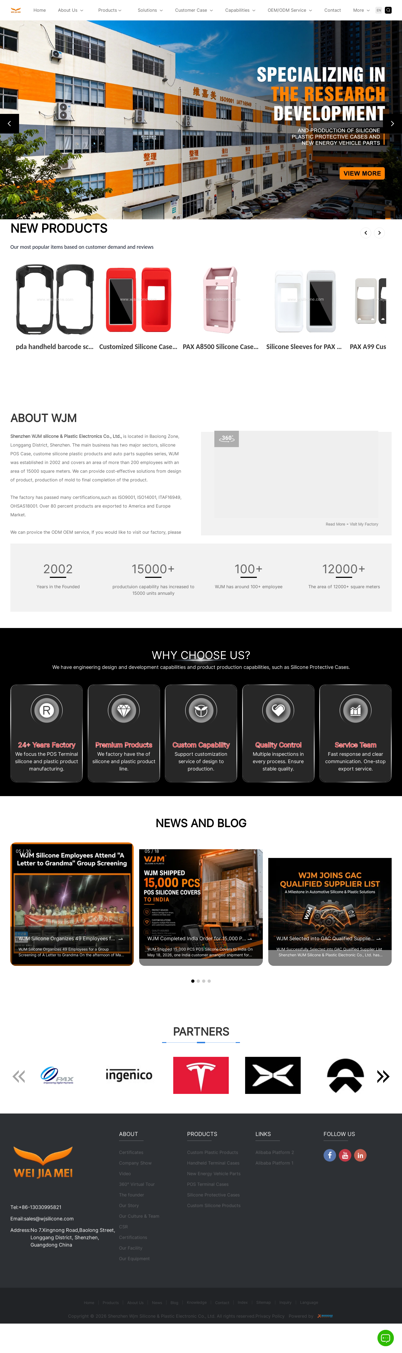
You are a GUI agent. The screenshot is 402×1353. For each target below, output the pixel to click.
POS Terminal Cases (208, 1200)
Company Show (135, 1178)
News (157, 1318)
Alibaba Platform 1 (274, 1178)
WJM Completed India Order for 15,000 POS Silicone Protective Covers (196, 938)
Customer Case (191, 10)
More (358, 10)
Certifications (133, 1253)
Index (243, 1318)
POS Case (20, 454)
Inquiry (285, 1318)
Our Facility (130, 1263)
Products (109, 11)
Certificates (131, 1168)
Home (40, 10)
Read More (335, 524)
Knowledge (197, 1318)
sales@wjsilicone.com (49, 1234)
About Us (67, 10)
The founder (131, 1210)
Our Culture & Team (139, 1231)
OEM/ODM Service (287, 10)
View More (29, 355)
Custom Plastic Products (212, 1168)
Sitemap (263, 1318)
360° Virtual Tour (137, 1200)
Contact (332, 10)
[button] (9, 124)
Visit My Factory (364, 524)
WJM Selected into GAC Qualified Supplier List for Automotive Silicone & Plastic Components (325, 938)
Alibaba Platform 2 (274, 1168)
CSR (123, 1242)
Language (309, 1318)
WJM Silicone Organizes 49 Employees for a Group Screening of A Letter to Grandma (68, 938)
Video (125, 1189)
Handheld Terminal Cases (213, 1178)
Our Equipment (134, 1274)
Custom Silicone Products (213, 1221)
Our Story (129, 1221)
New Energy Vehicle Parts (213, 1189)
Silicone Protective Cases (213, 1210)
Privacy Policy (270, 1331)
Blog (174, 1318)
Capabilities (237, 10)
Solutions (147, 10)
